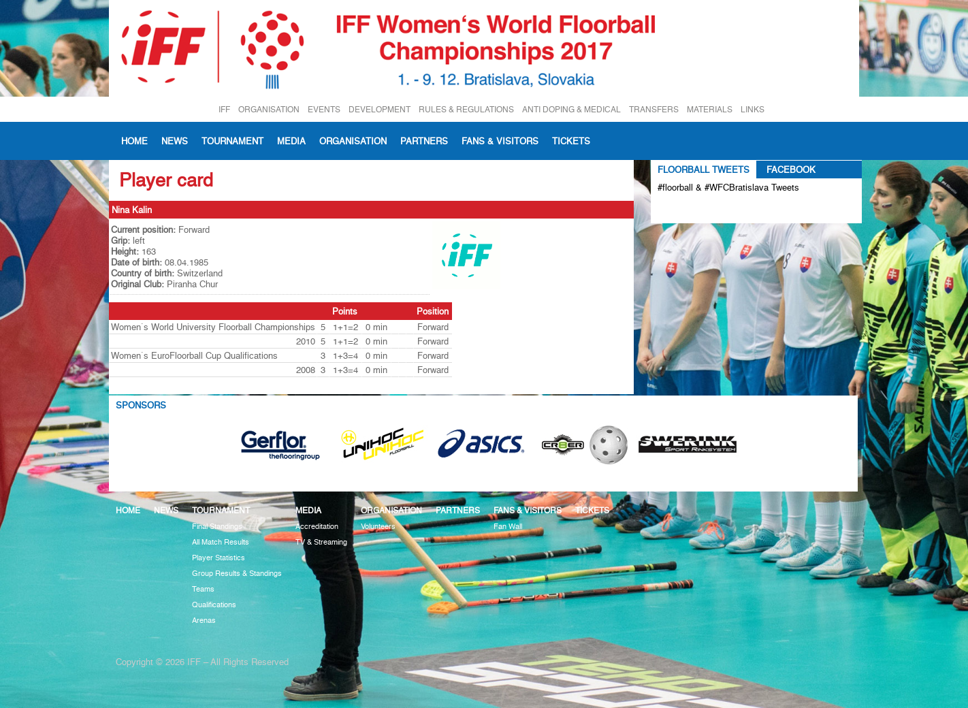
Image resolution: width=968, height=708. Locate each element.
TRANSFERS (654, 109)
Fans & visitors (500, 140)
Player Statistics (218, 557)
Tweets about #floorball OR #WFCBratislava (716, 209)
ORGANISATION (269, 109)
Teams (203, 589)
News (174, 140)
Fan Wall (508, 526)
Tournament (232, 140)
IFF (224, 109)
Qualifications (214, 604)
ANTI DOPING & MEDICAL (571, 109)
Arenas (204, 620)
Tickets (571, 140)
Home (134, 140)
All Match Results (220, 542)
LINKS (752, 109)
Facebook (791, 169)
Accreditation (316, 526)
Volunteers (378, 526)
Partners (424, 140)
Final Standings (217, 526)
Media (291, 140)
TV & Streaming (321, 542)
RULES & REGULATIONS (466, 109)
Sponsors (141, 405)
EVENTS (324, 109)
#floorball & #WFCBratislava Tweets (728, 187)
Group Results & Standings (237, 573)
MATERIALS (709, 109)
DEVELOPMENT (379, 109)
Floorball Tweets (703, 169)
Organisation (353, 140)
